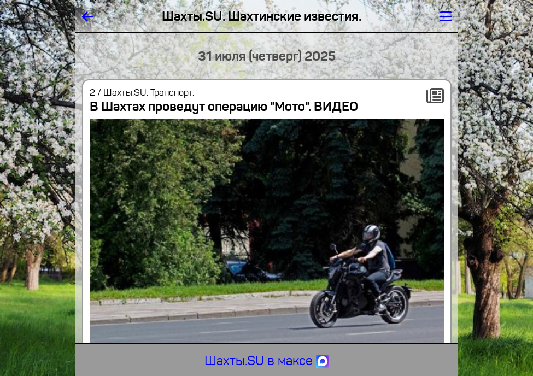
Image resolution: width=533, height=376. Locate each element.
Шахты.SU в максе (266, 360)
